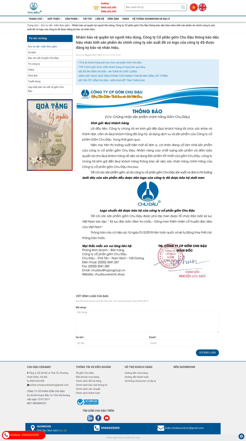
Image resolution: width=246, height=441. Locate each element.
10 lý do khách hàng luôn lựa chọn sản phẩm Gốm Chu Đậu (110, 62)
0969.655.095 (108, 7)
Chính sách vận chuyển (88, 389)
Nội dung (81, 307)
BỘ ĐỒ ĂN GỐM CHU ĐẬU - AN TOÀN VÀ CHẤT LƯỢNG (107, 71)
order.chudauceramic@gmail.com (184, 427)
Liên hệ (99, 19)
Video (31, 69)
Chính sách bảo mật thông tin (91, 385)
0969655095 (110, 428)
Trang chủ (36, 19)
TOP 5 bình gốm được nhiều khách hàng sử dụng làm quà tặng (111, 67)
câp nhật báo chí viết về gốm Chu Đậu (46, 89)
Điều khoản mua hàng (87, 377)
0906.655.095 (108, 11)
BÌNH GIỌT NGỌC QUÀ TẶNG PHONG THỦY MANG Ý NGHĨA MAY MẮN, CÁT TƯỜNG (123, 76)
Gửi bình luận (207, 352)
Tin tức (87, 19)
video (125, 19)
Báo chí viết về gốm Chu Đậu (43, 58)
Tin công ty (34, 64)
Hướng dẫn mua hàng (136, 373)
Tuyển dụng (34, 81)
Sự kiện (32, 52)
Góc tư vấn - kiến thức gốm (42, 46)
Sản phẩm (72, 19)
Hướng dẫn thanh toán (137, 377)
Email (152, 337)
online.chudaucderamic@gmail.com (49, 385)
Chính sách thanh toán (88, 393)
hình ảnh (113, 19)
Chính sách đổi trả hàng (88, 381)
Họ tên (80, 337)
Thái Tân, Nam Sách (52, 430)
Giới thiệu (55, 19)
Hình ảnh (33, 75)
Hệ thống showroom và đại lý (151, 19)
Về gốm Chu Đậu (85, 373)
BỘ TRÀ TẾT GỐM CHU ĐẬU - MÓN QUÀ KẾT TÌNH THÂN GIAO (111, 80)
